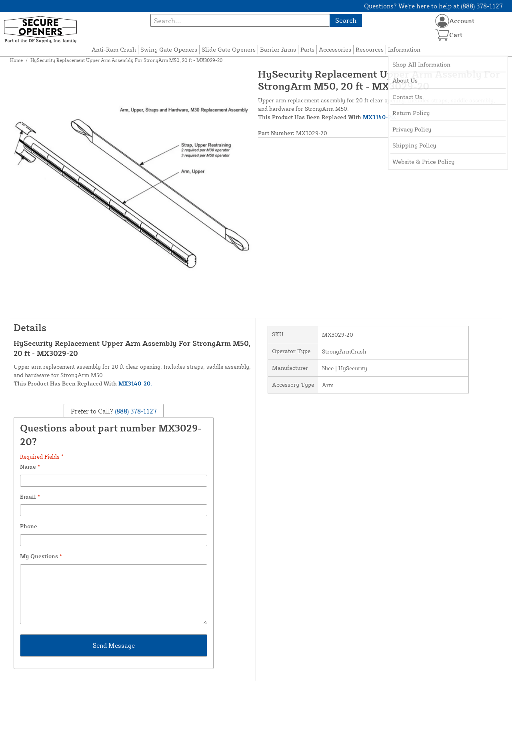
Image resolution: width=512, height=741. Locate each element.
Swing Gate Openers (168, 49)
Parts (307, 49)
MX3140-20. (379, 117)
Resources (370, 49)
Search (345, 20)
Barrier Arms (278, 49)
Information (404, 49)
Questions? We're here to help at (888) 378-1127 (433, 6)
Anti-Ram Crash (114, 49)
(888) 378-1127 (135, 411)
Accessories (335, 49)
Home (16, 60)
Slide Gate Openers (229, 49)
